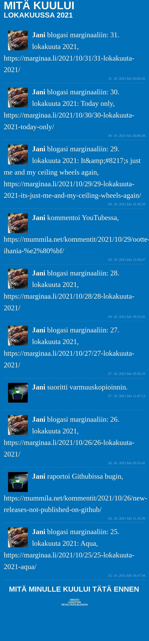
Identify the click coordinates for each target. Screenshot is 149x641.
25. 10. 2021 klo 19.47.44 (126, 575)
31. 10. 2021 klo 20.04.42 (126, 78)
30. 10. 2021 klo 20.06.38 (126, 135)
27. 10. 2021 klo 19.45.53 (126, 374)
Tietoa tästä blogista (74, 604)
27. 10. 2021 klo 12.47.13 (126, 396)
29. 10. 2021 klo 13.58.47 (126, 260)
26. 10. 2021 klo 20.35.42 (126, 463)
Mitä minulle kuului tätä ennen (74, 589)
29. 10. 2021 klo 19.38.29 (126, 204)
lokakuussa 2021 (38, 15)
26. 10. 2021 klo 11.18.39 (126, 518)
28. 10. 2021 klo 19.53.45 (126, 317)
